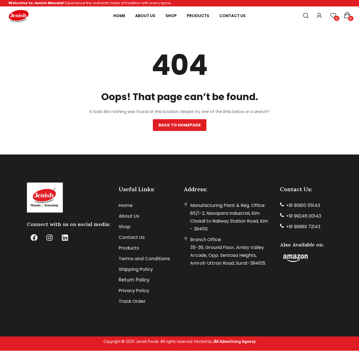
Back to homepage (179, 125)
